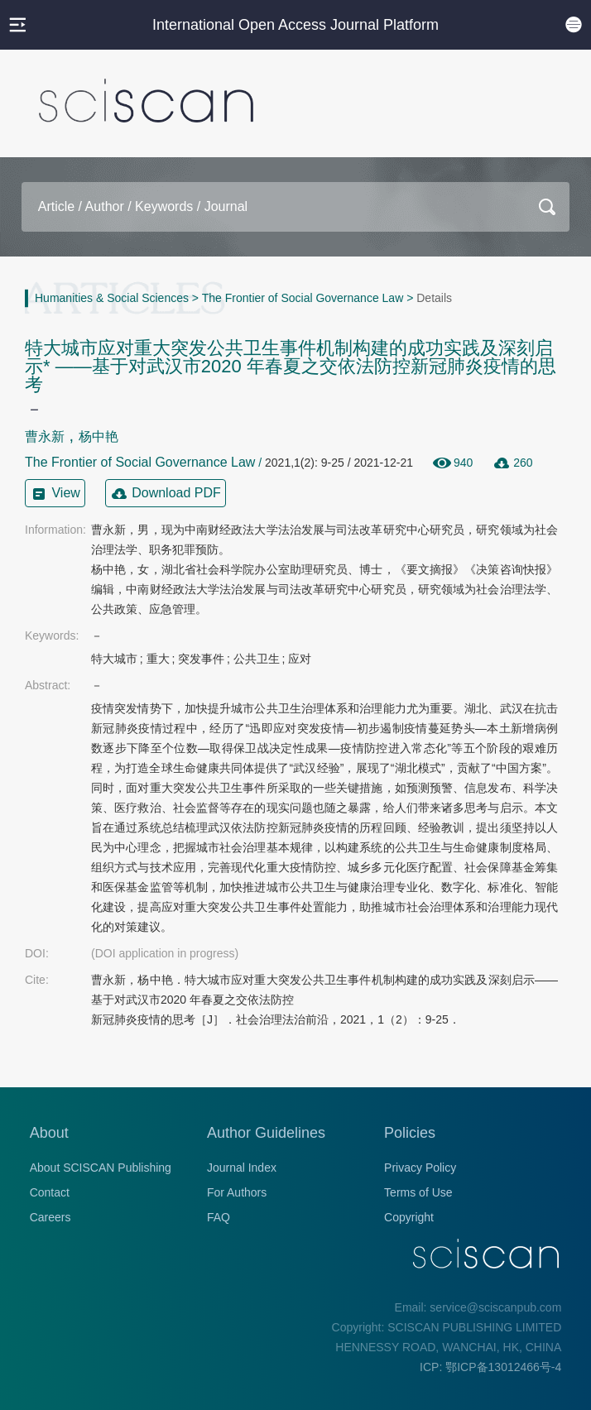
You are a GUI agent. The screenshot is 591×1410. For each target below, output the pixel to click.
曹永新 (45, 436)
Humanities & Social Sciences (112, 298)
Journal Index (241, 1167)
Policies (409, 1133)
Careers (50, 1217)
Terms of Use (418, 1192)
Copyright (409, 1217)
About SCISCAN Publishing (100, 1167)
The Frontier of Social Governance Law (303, 298)
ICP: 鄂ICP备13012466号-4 (490, 1367)
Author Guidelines (266, 1133)
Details (434, 298)
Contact (50, 1192)
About (49, 1133)
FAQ (218, 1217)
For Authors (237, 1192)
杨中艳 (98, 436)
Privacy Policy (420, 1167)
